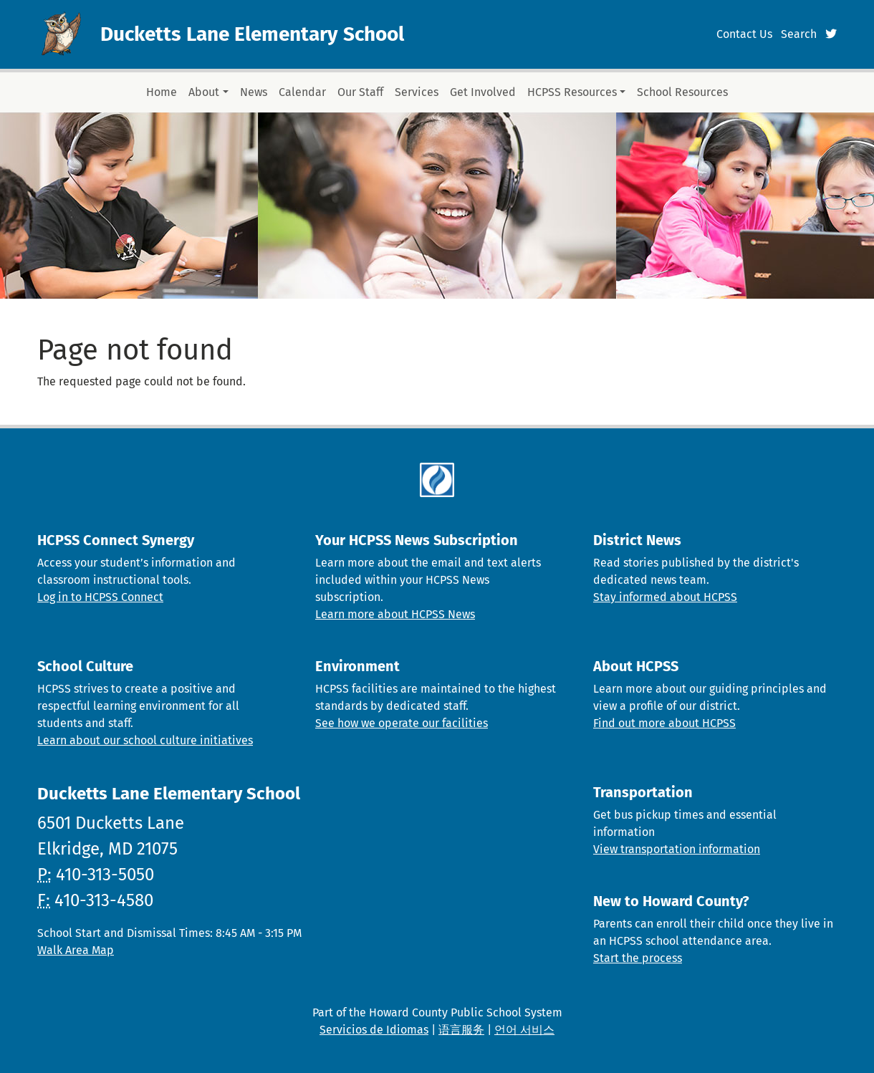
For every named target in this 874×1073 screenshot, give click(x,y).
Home (161, 92)
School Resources (682, 92)
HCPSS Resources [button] (572, 92)
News (253, 92)
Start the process (637, 958)
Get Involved (483, 92)
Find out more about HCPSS (664, 723)
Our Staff (360, 92)
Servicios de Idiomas (374, 1029)
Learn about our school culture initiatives (145, 740)
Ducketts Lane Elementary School (252, 34)
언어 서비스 (524, 1029)
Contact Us (744, 34)
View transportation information (676, 849)
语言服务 (461, 1029)
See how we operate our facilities (401, 723)
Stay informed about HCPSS (665, 597)
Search (799, 34)
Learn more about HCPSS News (395, 614)
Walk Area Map (75, 950)
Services (416, 92)
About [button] (203, 92)
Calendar (302, 92)
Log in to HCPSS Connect (100, 597)
